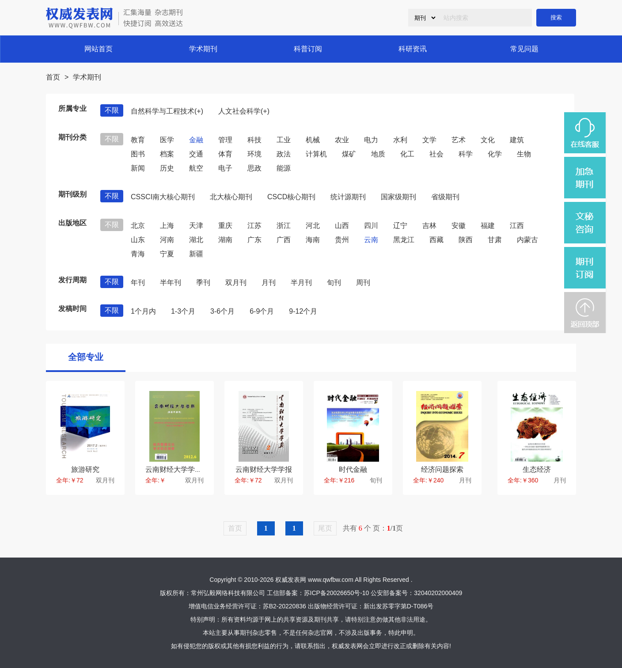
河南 (167, 239)
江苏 (254, 225)
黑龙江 (403, 239)
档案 (167, 154)
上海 (167, 225)
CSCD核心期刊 (291, 197)
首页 (53, 77)
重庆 (225, 225)
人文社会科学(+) (243, 111)
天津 (196, 225)
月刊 (269, 282)
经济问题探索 (442, 469)
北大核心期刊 (231, 197)
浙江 (284, 225)
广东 (254, 239)
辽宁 (400, 225)
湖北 (196, 239)
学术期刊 (203, 49)
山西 (342, 225)
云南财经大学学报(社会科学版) (193, 469)
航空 (196, 168)
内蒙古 (527, 239)
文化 (488, 140)
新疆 (196, 254)
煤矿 (349, 154)
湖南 (225, 239)
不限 (112, 110)
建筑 (517, 140)
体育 (225, 154)
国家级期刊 (398, 197)
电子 (225, 168)
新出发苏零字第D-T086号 (399, 606)
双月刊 (236, 282)
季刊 (203, 282)
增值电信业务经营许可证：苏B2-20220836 (247, 606)
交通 (196, 154)
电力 (371, 140)
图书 (138, 154)
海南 (313, 239)
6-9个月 (262, 311)
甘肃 (495, 239)
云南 (371, 239)
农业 (342, 140)
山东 (138, 239)
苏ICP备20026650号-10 (336, 592)
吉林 (429, 225)
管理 (225, 140)
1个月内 (143, 311)
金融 (196, 140)
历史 (167, 168)
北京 (138, 225)
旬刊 (334, 282)
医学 (167, 140)
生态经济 (537, 469)
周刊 (363, 282)
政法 (284, 154)
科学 (466, 154)
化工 (407, 154)
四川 (371, 225)
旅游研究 (85, 469)
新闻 (138, 168)
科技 (254, 140)
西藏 (436, 239)
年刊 (138, 282)
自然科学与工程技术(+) (167, 111)
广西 (284, 239)
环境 (254, 154)
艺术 (458, 140)
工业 (284, 140)
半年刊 (170, 282)
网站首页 (98, 49)
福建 (488, 225)
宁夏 (167, 254)
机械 (313, 140)
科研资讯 (412, 49)
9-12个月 (303, 311)
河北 (313, 225)
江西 (517, 225)
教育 (138, 140)
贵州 (342, 239)
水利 (400, 140)
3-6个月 (222, 311)
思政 (254, 168)
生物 (524, 154)
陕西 (466, 239)
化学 (495, 154)
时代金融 (353, 469)
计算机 (316, 154)
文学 (429, 140)
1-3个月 (183, 311)
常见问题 (524, 49)
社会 (436, 154)
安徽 (458, 225)
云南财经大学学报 (263, 469)
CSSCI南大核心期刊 (163, 197)
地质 (378, 154)
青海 (138, 254)
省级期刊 (445, 197)
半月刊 (301, 282)
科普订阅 (308, 49)
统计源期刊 (348, 197)
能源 (284, 168)
